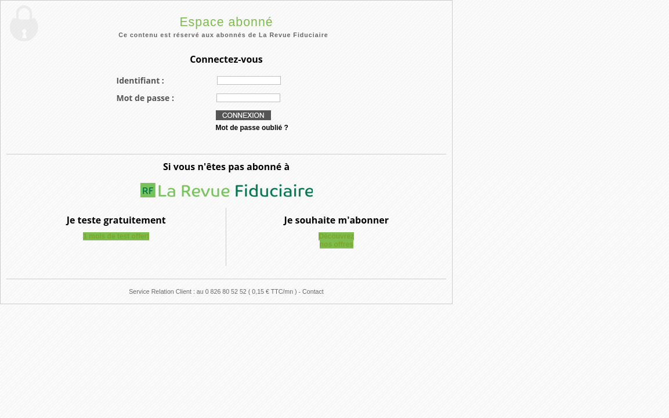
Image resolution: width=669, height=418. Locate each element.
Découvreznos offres (336, 240)
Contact (313, 291)
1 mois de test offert (116, 236)
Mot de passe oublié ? (252, 128)
